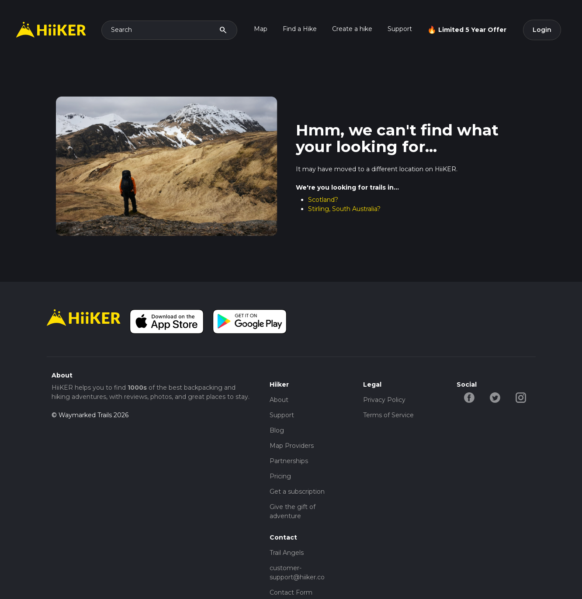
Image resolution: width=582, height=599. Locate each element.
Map (260, 29)
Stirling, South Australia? (344, 209)
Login (542, 30)
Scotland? (323, 200)
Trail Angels (287, 553)
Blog (277, 430)
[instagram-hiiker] (521, 397)
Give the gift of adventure (292, 511)
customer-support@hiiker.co (297, 572)
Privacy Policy (384, 400)
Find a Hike (300, 29)
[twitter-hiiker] (495, 397)
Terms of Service (388, 415)
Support (400, 29)
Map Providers (292, 446)
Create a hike (352, 29)
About (279, 400)
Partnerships (289, 461)
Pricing (280, 476)
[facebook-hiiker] (469, 397)
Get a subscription (297, 491)
